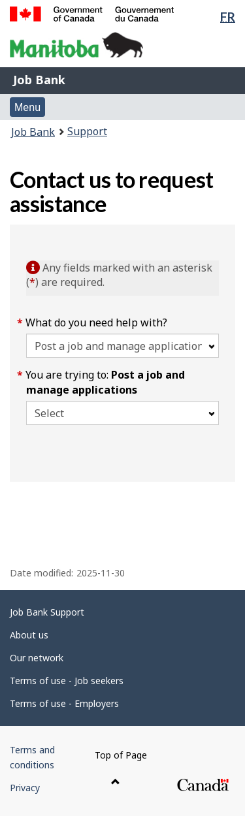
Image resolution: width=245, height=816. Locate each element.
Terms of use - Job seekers (66, 680)
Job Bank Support (47, 612)
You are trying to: (105, 382)
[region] (122, 504)
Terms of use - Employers (64, 703)
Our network (36, 657)
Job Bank (39, 79)
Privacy (25, 787)
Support (87, 131)
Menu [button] (27, 107)
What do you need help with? (96, 322)
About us (29, 635)
